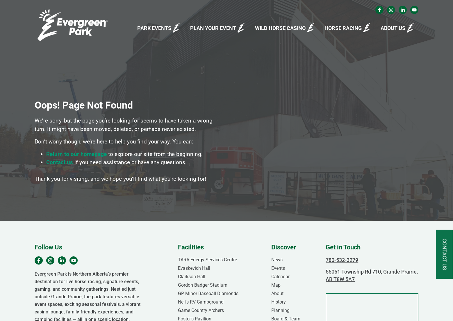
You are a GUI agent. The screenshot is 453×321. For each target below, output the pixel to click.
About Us (393, 28)
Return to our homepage (76, 154)
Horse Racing (343, 28)
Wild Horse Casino (280, 28)
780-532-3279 (342, 260)
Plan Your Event (213, 28)
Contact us (59, 162)
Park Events (154, 28)
